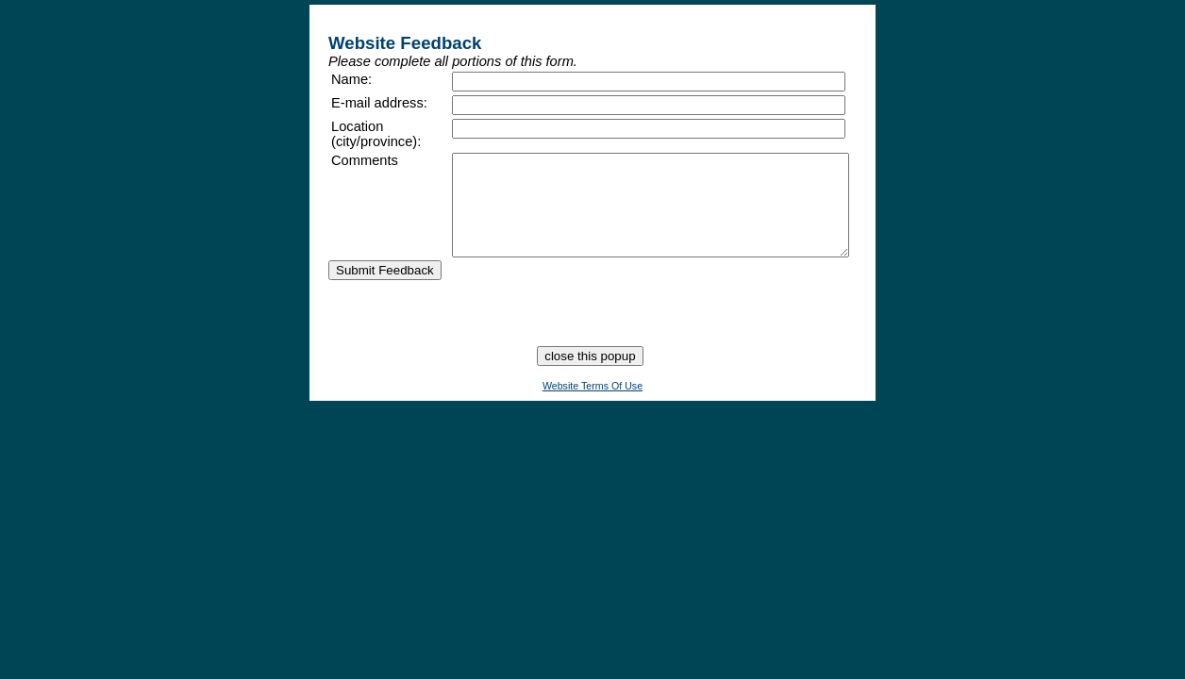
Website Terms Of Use (592, 416)
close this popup (589, 386)
